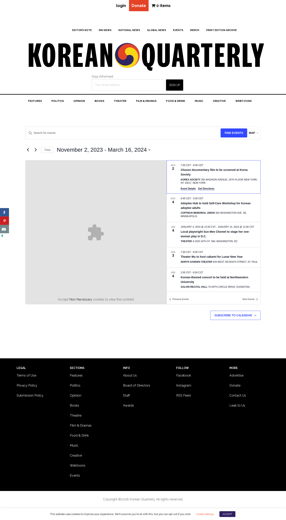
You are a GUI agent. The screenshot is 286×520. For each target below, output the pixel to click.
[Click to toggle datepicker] (104, 151)
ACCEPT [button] (227, 514)
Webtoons (77, 467)
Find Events (227, 134)
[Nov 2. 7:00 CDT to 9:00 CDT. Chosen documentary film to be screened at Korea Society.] (214, 178)
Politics (75, 387)
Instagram (183, 387)
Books (74, 407)
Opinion (75, 397)
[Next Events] (35, 151)
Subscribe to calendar (233, 316)
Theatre (75, 417)
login (119, 6)
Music (74, 447)
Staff (126, 397)
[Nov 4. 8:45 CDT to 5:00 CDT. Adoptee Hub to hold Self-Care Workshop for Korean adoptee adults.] (214, 209)
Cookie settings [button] (205, 514)
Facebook (183, 377)
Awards (128, 407)
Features (76, 377)
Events (75, 477)
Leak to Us (237, 407)
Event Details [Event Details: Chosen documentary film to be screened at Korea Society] (188, 189)
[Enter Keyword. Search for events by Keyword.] (120, 134)
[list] (214, 227)
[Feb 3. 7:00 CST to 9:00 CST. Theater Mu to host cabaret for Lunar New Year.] (214, 258)
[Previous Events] (27, 151)
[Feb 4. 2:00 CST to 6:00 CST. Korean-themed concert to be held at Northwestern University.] (214, 281)
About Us (130, 377)
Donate (139, 6)
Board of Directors (136, 387)
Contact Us (237, 397)
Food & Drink (79, 437)
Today (47, 151)
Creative (76, 457)
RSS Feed (183, 397)
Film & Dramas (81, 427)
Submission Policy (30, 397)
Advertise (236, 377)
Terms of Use (26, 377)
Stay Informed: (102, 78)
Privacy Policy (27, 387)
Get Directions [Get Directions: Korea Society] (206, 189)
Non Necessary (80, 301)
